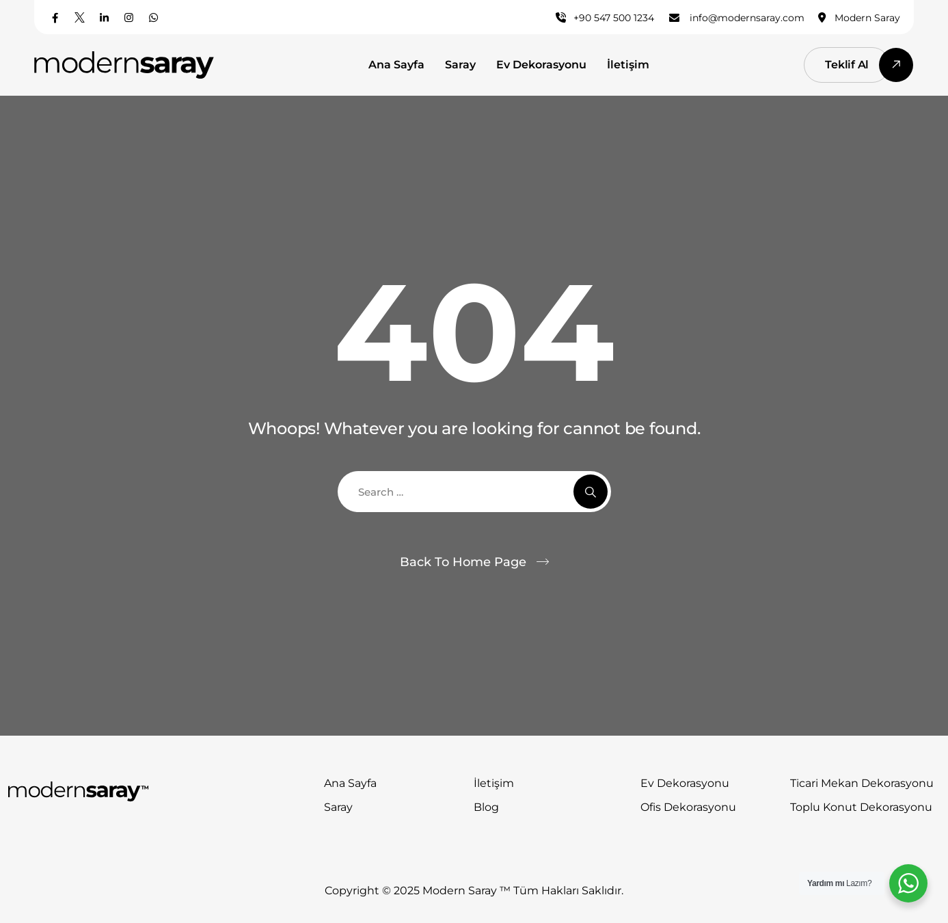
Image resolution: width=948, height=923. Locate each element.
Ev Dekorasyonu (541, 64)
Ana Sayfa (396, 64)
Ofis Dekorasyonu (688, 807)
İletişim (628, 64)
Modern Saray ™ (467, 890)
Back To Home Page (463, 562)
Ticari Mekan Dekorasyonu (862, 783)
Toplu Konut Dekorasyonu (861, 807)
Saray (460, 64)
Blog (486, 807)
